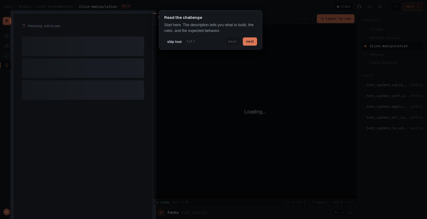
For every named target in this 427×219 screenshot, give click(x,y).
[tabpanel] (83, 64)
